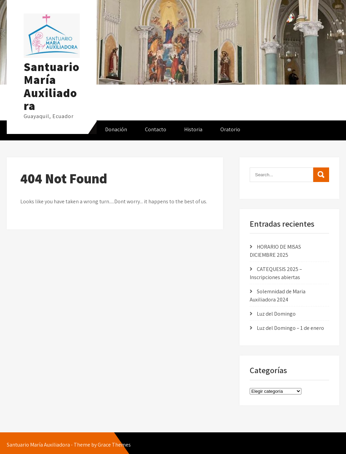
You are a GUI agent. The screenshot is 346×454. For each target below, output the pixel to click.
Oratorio (230, 129)
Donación (116, 129)
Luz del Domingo (276, 313)
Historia (193, 129)
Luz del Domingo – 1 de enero (290, 328)
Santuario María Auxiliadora (51, 86)
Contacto (155, 129)
